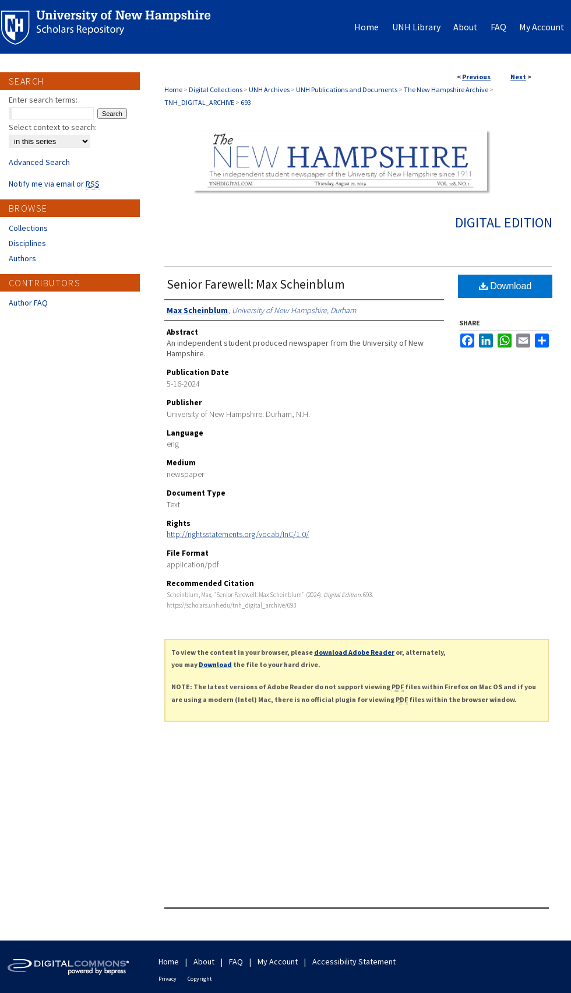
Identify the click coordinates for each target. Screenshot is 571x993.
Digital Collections (215, 89)
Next (518, 76)
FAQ (236, 961)
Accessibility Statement (354, 961)
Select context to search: (53, 127)
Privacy (167, 979)
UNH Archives (269, 89)
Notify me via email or (54, 183)
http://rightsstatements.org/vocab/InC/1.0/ (238, 534)
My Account (278, 961)
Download (505, 286)
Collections (28, 228)
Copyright (200, 979)
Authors (22, 258)
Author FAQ (28, 302)
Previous (476, 76)
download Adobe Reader (354, 652)
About (203, 961)
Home (173, 89)
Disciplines (27, 243)
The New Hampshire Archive (446, 89)
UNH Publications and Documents (346, 89)
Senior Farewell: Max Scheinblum (256, 284)
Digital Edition (503, 222)
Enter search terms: (43, 99)
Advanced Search (39, 162)
